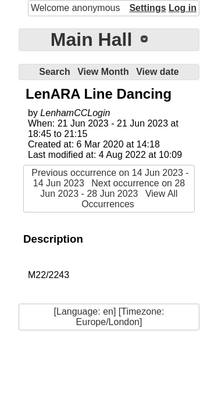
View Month (103, 72)
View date (157, 72)
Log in (182, 8)
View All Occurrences (129, 199)
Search (54, 72)
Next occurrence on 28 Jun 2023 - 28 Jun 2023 (112, 188)
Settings (147, 8)
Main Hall (91, 39)
